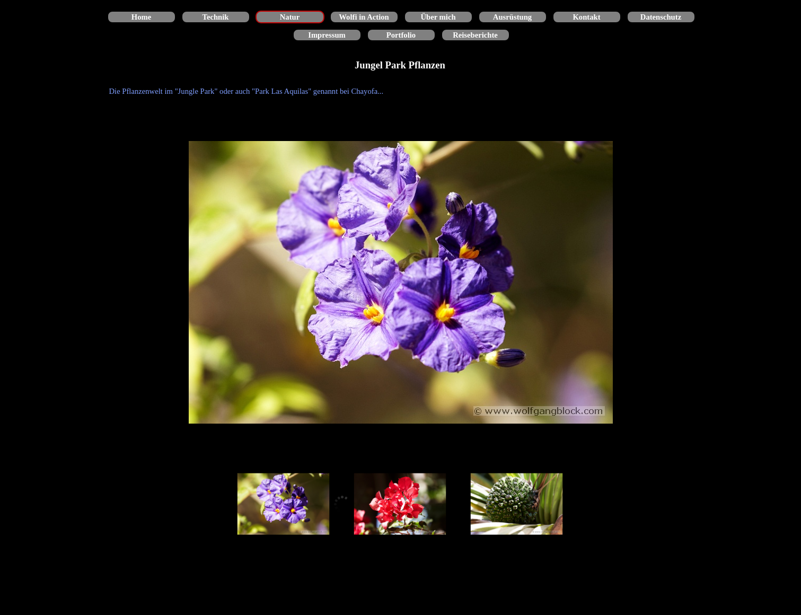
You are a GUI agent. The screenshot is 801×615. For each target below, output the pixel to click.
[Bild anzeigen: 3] (517, 504)
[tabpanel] (400, 91)
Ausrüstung (512, 17)
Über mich (437, 17)
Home (141, 17)
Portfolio (401, 35)
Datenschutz (660, 17)
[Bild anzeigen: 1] (283, 504)
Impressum (327, 35)
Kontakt (586, 17)
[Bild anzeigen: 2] (400, 504)
